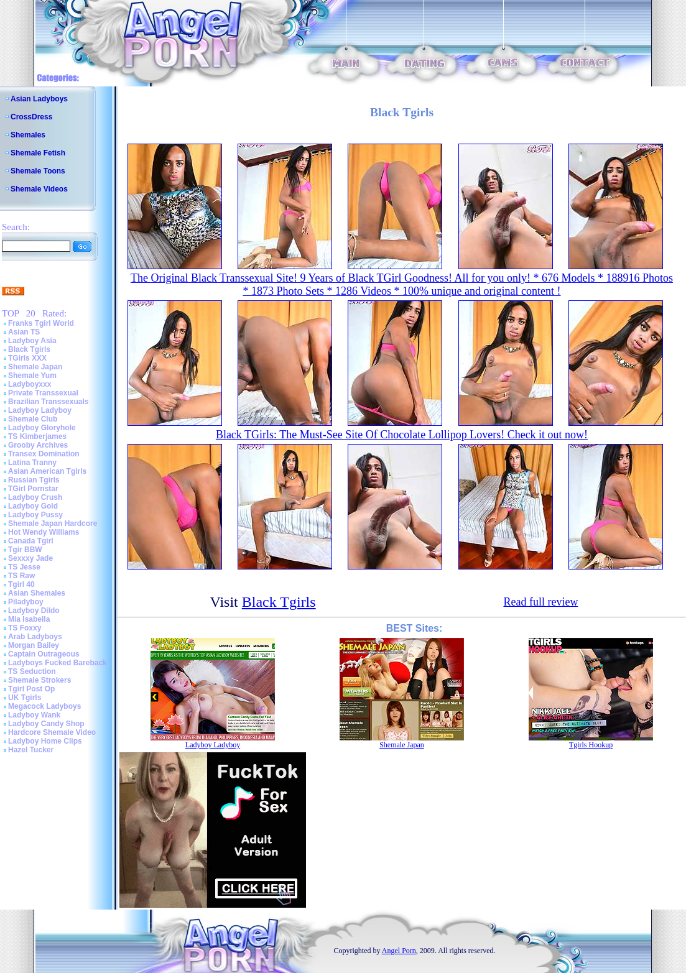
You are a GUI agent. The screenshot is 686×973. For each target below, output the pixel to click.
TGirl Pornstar (33, 488)
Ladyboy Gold (33, 506)
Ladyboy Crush (35, 497)
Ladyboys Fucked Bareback (57, 662)
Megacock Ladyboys (44, 706)
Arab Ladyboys (35, 636)
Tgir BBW (25, 549)
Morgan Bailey (33, 645)
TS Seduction (32, 671)
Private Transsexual (43, 393)
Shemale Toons (38, 171)
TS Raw (21, 575)
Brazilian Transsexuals (48, 401)
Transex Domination (44, 454)
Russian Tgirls (34, 480)
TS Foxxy (24, 628)
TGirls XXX (27, 358)
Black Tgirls (29, 349)
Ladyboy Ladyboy (40, 410)
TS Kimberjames (37, 436)
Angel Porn (399, 950)
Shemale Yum (32, 375)
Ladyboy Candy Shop (46, 723)
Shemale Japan (35, 366)
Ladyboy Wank (34, 715)
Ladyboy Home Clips (45, 741)
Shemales (28, 135)
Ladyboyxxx (29, 384)
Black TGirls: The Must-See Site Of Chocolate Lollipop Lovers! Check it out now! (402, 434)
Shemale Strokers (39, 680)
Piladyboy (26, 601)
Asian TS (24, 332)
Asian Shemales (36, 593)
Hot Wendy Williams (43, 532)
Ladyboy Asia (32, 340)
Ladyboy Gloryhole (42, 427)
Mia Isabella (29, 619)
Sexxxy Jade (30, 558)
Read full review (540, 602)
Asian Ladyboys (39, 99)
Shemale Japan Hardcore (52, 523)
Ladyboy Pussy (35, 514)
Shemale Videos (39, 189)
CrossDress (31, 117)
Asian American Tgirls (47, 471)
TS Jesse (24, 567)
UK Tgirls (24, 697)
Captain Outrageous (44, 654)
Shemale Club (32, 419)
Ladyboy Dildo (34, 610)
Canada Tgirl (30, 541)
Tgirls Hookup (591, 744)
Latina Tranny (32, 462)
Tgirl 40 (21, 584)
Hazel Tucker (30, 749)
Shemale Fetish (38, 153)
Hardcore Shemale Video (52, 732)
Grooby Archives (38, 445)
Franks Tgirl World (41, 323)
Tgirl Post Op (31, 689)
